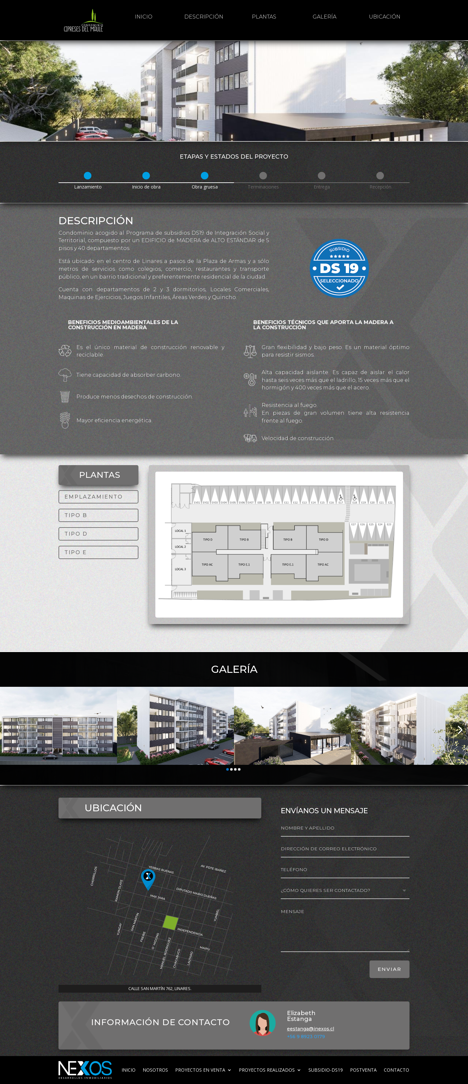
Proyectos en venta (200, 1070)
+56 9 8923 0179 (306, 1036)
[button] (8, 729)
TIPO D (75, 534)
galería (324, 17)
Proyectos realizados (267, 1070)
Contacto (396, 1070)
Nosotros (155, 1070)
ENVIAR (389, 969)
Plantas (264, 17)
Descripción (203, 17)
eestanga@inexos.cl (310, 1029)
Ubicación (384, 17)
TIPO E (75, 552)
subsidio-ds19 (325, 1070)
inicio (143, 17)
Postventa (363, 1070)
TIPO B (75, 515)
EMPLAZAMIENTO (93, 497)
